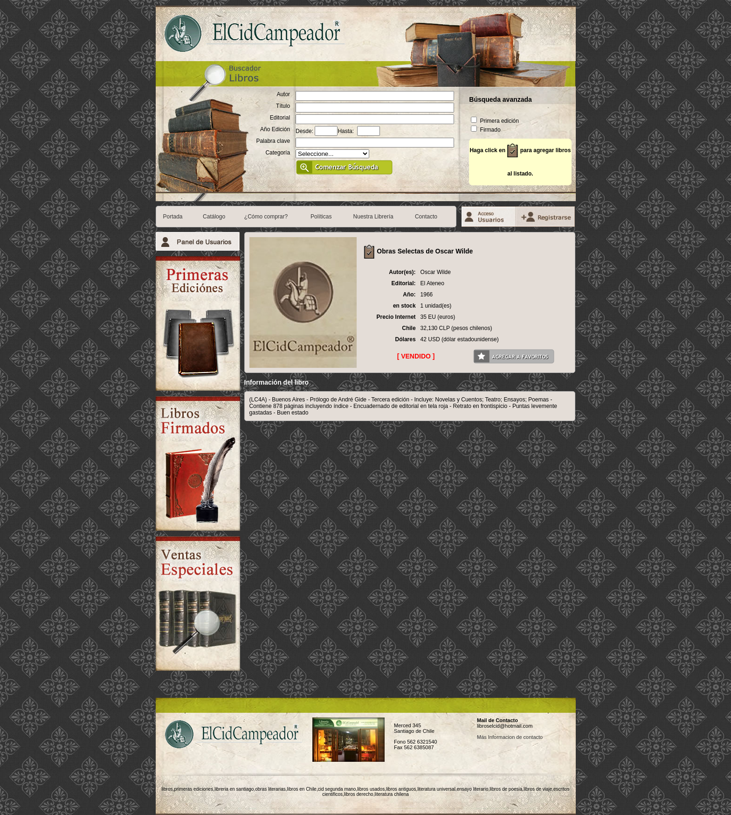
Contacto (426, 216)
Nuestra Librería (373, 216)
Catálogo (214, 216)
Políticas (320, 216)
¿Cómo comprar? (266, 216)
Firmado (485, 129)
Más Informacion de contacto (510, 737)
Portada (173, 216)
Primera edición (495, 121)
